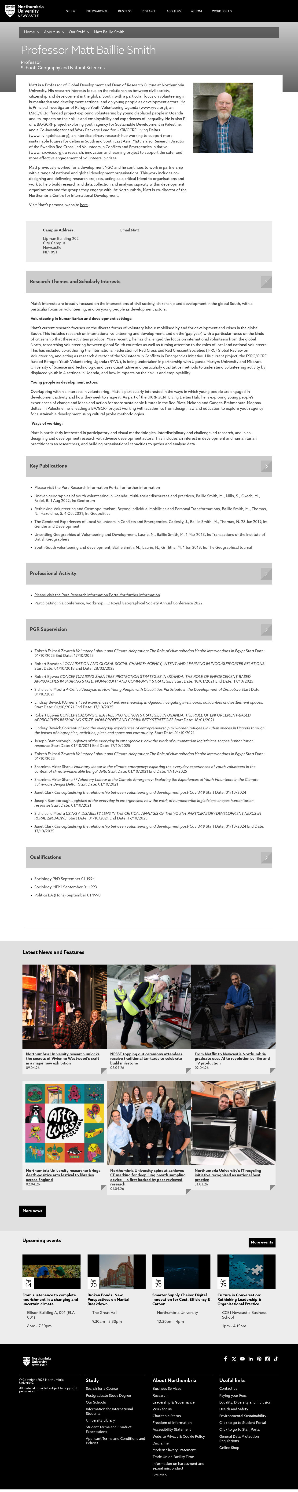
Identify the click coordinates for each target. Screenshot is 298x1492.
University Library (100, 1423)
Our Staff (77, 32)
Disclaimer (161, 1446)
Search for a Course (102, 1391)
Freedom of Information (172, 1425)
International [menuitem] (97, 11)
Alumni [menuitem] (196, 11)
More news (32, 1214)
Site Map (160, 1478)
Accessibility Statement (172, 1432)
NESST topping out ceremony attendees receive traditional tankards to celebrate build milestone (146, 1061)
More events (262, 1245)
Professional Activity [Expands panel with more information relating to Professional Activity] (54, 575)
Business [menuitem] (125, 11)
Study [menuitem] (71, 11)
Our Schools (96, 1405)
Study (92, 1383)
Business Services (167, 1391)
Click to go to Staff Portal (240, 1432)
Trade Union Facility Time (173, 1460)
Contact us (228, 1391)
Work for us (162, 1412)
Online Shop (229, 1450)
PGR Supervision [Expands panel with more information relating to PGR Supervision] (49, 631)
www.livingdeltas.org (49, 136)
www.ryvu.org (153, 108)
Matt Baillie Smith (109, 32)
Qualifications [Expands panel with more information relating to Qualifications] (46, 860)
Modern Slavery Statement (174, 1453)
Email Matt (129, 230)
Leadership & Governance (174, 1405)
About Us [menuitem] (174, 11)
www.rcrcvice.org (45, 153)
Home (29, 32)
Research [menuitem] (149, 11)
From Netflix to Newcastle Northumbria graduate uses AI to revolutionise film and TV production (232, 1061)
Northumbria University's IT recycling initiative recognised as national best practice (228, 1178)
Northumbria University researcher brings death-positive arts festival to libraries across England (63, 1178)
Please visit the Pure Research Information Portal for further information (97, 489)
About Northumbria (174, 1383)
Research (160, 1398)
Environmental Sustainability (242, 1419)
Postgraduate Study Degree (108, 1398)
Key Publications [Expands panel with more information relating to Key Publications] (49, 467)
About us (52, 32)
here (84, 205)
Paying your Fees (232, 1398)
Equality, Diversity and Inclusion (245, 1405)
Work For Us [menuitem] (222, 11)
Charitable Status (167, 1419)
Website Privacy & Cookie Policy (179, 1439)
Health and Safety (233, 1412)
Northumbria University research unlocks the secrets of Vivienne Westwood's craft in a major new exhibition (62, 1061)
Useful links (232, 1383)
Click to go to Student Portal (242, 1425)
